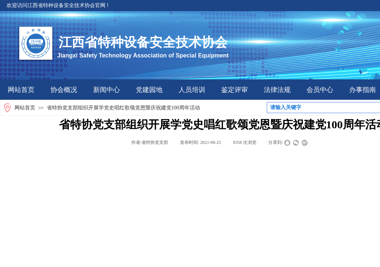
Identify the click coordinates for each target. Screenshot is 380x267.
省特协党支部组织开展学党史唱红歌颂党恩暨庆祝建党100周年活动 (123, 108)
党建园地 (149, 89)
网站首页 (21, 89)
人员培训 (191, 89)
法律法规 (277, 89)
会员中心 (320, 89)
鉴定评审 (234, 89)
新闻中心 (106, 89)
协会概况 (63, 89)
